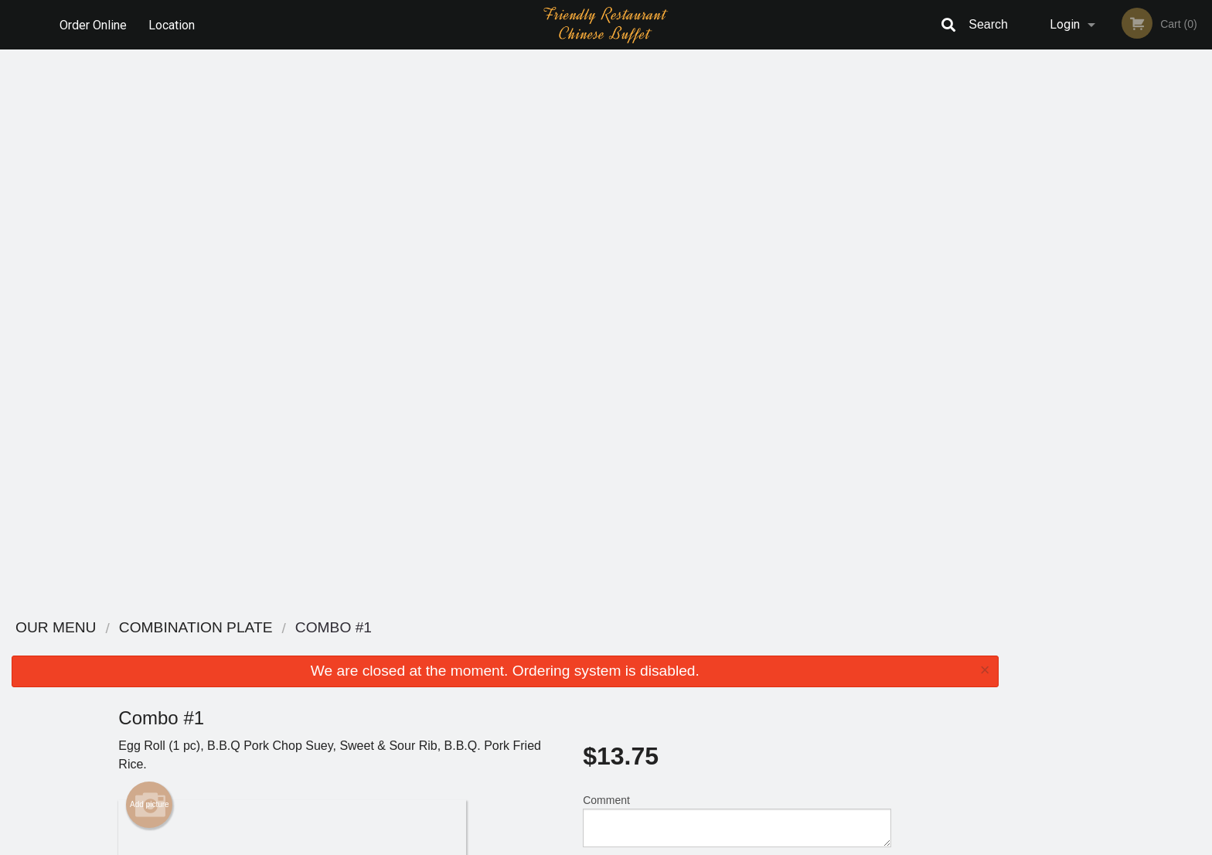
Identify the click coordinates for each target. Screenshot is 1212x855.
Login (1065, 24)
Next (1200, 205)
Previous (1022, 205)
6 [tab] (1168, 305)
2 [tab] (1076, 305)
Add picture (149, 250)
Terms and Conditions (730, 667)
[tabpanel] (1111, 205)
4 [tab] (1122, 305)
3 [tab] (1099, 305)
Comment (737, 265)
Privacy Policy (713, 686)
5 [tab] (1145, 305)
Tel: (850, 686)
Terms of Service (631, 844)
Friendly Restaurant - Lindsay (337, 628)
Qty (630, 327)
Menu (565, 648)
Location (172, 24)
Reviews (700, 648)
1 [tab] (1052, 305)
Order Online (93, 24)
